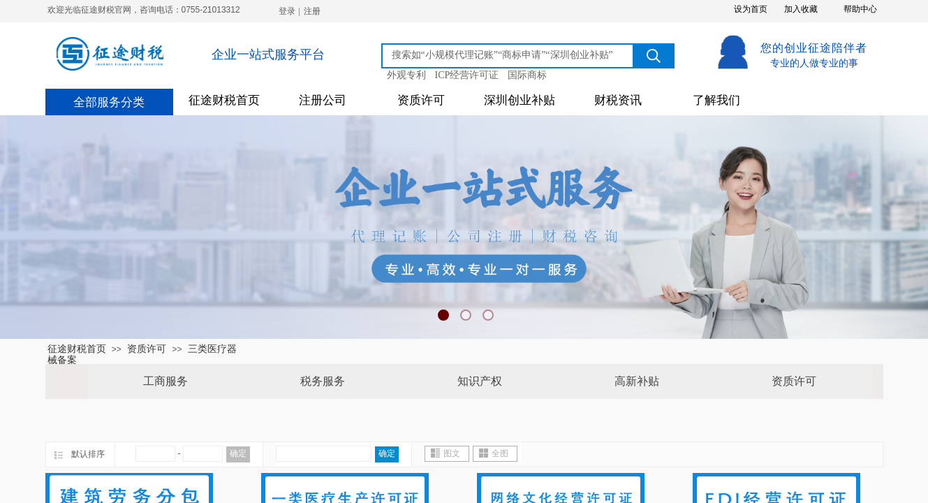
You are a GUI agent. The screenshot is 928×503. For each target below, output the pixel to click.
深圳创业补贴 (519, 100)
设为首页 (750, 9)
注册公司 (322, 100)
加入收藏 (801, 9)
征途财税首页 (224, 100)
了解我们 (716, 100)
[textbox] (510, 55)
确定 (238, 453)
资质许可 (421, 100)
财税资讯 (618, 100)
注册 (312, 11)
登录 (287, 11)
